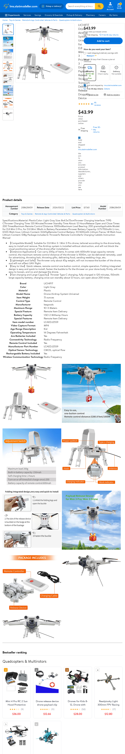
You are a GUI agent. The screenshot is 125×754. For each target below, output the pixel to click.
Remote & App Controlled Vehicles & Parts (39, 20)
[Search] (99, 6)
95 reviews (97, 103)
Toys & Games (15, 20)
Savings (38, 15)
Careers (102, 15)
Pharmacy (90, 15)
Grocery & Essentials (54, 15)
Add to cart (103, 41)
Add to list (92, 94)
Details (107, 89)
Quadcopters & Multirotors (70, 20)
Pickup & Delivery (74, 15)
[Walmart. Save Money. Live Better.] (20, 6)
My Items (113, 15)
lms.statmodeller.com (87, 149)
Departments (12, 15)
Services (27, 15)
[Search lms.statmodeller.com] (80, 6)
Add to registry (112, 94)
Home (4, 20)
